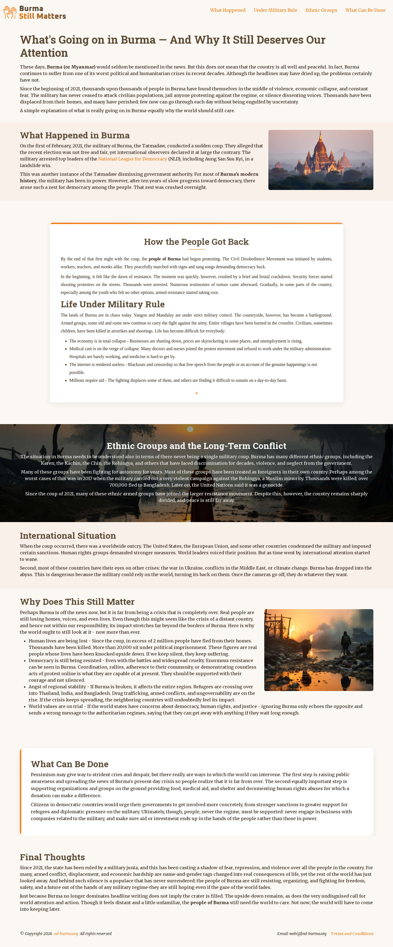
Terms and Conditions (352, 933)
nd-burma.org (66, 933)
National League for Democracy (132, 159)
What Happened (227, 10)
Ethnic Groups (321, 10)
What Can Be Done (366, 10)
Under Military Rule (275, 10)
